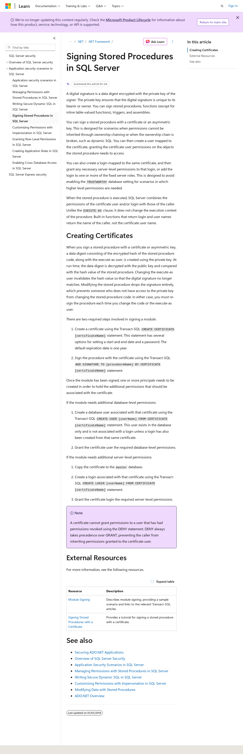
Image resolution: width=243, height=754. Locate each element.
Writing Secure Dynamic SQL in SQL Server (108, 677)
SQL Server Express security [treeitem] (28, 174)
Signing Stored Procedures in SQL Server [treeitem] (32, 118)
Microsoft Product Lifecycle (128, 19)
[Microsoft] (8, 6)
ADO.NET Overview (90, 695)
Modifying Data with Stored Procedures (105, 689)
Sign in (233, 6)
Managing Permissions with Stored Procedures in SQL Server (121, 670)
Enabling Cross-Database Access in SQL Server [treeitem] (34, 165)
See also (195, 61)
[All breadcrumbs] (70, 41)
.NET (80, 41)
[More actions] (173, 41)
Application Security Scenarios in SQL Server (109, 664)
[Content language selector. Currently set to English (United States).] (25, 747)
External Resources (202, 56)
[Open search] (222, 6)
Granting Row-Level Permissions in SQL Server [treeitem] (34, 142)
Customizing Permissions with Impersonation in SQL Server (120, 683)
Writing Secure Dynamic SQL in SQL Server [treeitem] (33, 106)
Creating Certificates (204, 50)
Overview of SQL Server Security (100, 658)
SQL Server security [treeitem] (22, 56)
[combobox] (30, 47)
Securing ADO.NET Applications (99, 652)
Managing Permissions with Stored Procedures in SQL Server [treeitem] (34, 95)
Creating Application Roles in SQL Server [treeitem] (35, 153)
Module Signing (79, 599)
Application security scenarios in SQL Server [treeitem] (34, 83)
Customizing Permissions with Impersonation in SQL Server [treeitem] (32, 130)
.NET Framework (99, 41)
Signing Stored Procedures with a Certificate (80, 622)
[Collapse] (54, 38)
